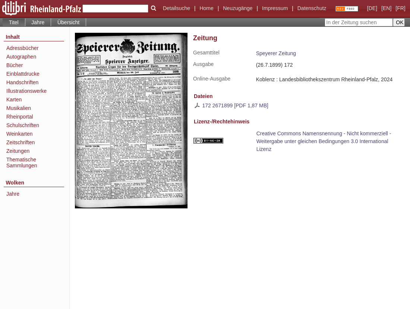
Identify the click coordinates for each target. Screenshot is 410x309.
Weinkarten (19, 134)
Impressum (275, 8)
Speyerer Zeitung (276, 53)
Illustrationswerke (26, 91)
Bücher (14, 65)
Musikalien (18, 108)
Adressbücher (22, 48)
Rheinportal (19, 117)
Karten (14, 100)
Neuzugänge (237, 8)
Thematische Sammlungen (21, 162)
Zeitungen (17, 151)
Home (206, 8)
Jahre (37, 22)
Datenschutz (312, 8)
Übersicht (68, 22)
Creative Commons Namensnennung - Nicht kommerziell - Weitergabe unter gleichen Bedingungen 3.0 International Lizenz (323, 141)
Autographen (21, 57)
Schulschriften (22, 125)
